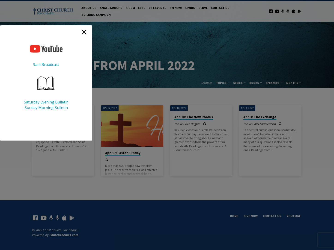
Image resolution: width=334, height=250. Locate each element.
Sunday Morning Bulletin (46, 107)
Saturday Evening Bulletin (46, 102)
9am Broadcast (46, 64)
